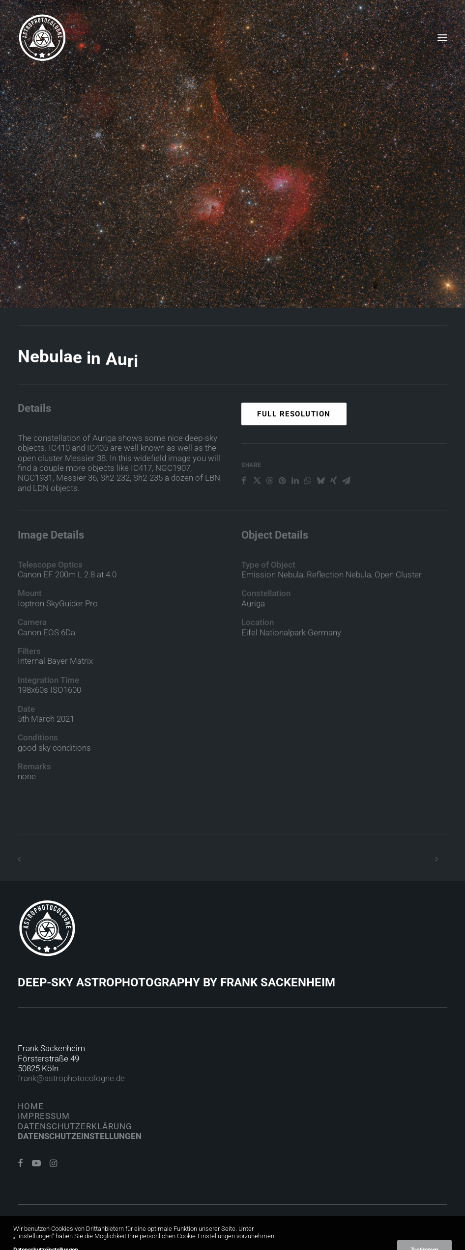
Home (31, 1106)
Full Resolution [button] (294, 455)
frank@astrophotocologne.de (71, 1078)
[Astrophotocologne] (42, 37)
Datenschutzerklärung (75, 1126)
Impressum (44, 1116)
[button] (442, 38)
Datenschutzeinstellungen (80, 1136)
